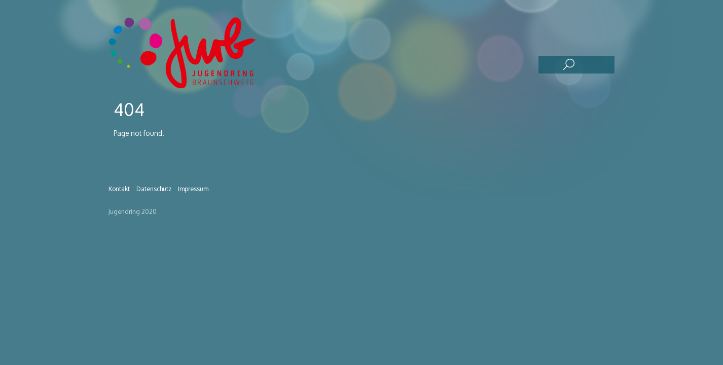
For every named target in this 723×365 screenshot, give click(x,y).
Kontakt (119, 189)
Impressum (193, 189)
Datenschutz (153, 189)
